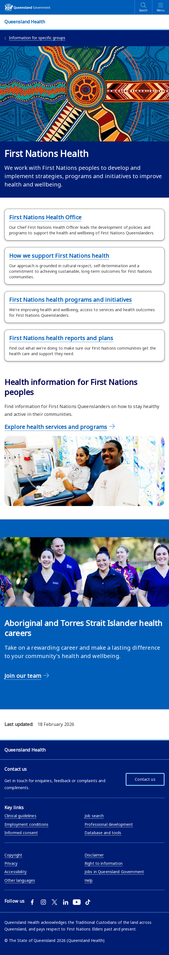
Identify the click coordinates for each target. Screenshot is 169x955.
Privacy (11, 863)
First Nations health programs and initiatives (70, 299)
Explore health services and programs (55, 427)
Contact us (145, 779)
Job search (94, 815)
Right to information (103, 863)
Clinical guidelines (20, 815)
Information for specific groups (37, 37)
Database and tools (102, 832)
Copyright (13, 855)
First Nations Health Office (45, 217)
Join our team (22, 675)
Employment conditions (26, 824)
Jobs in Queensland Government (114, 871)
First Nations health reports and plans (61, 338)
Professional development (108, 824)
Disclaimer (94, 855)
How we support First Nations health (59, 255)
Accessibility (15, 871)
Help (88, 880)
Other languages (19, 880)
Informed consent (21, 832)
